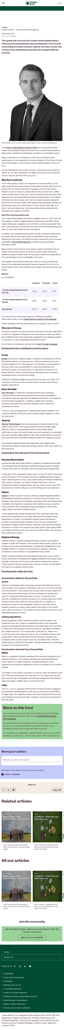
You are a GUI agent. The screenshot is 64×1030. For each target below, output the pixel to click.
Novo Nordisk (8, 393)
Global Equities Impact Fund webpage (40, 319)
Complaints (7, 981)
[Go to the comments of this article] (7, 36)
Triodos (6, 952)
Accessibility (7, 974)
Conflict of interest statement (14, 993)
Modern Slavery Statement (13, 1004)
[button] (61, 836)
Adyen (5, 496)
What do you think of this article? (16, 760)
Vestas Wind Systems (21, 242)
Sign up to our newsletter (32, 937)
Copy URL (57, 790)
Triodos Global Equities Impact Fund (21, 148)
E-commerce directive (11, 989)
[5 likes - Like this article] (3, 36)
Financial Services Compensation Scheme (19, 996)
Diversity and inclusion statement (16, 1008)
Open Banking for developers (14, 1000)
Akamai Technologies (11, 424)
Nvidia (4, 359)
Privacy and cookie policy (13, 977)
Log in (60, 3)
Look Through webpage (47, 344)
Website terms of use (11, 985)
